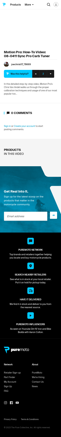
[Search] (48, 4)
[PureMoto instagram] (7, 402)
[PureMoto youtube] (18, 402)
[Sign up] (53, 215)
